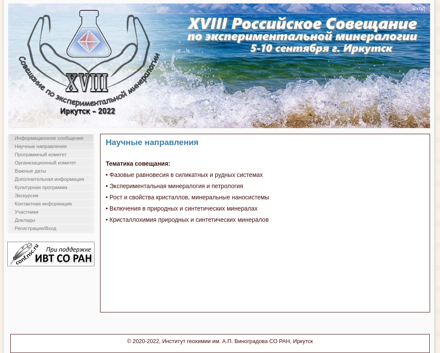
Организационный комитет (45, 162)
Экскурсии (26, 195)
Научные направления (40, 146)
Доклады (25, 220)
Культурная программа (41, 187)
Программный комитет (41, 154)
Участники (26, 211)
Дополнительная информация (49, 179)
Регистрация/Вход (36, 228)
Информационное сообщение (49, 138)
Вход (418, 8)
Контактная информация (43, 203)
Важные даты (30, 170)
